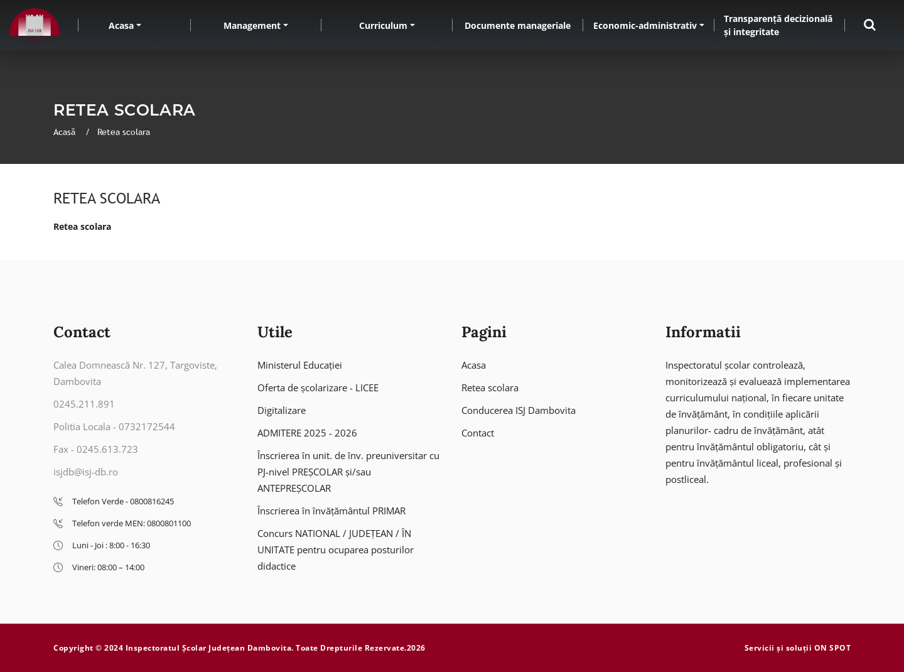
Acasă (65, 132)
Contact (477, 432)
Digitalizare (281, 410)
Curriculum (383, 25)
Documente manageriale (518, 25)
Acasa (121, 25)
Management (252, 25)
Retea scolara (82, 226)
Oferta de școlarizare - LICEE (318, 387)
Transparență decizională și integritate (778, 25)
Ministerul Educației (299, 365)
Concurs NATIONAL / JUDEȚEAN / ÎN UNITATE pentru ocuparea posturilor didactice (335, 549)
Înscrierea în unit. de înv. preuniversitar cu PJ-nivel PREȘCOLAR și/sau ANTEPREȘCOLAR (348, 471)
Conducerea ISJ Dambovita (518, 410)
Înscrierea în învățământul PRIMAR (331, 510)
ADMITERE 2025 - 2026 (307, 432)
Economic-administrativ (645, 25)
